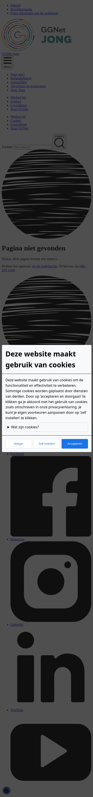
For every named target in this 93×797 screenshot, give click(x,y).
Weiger (18, 443)
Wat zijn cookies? (25, 427)
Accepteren (74, 443)
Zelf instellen (47, 443)
